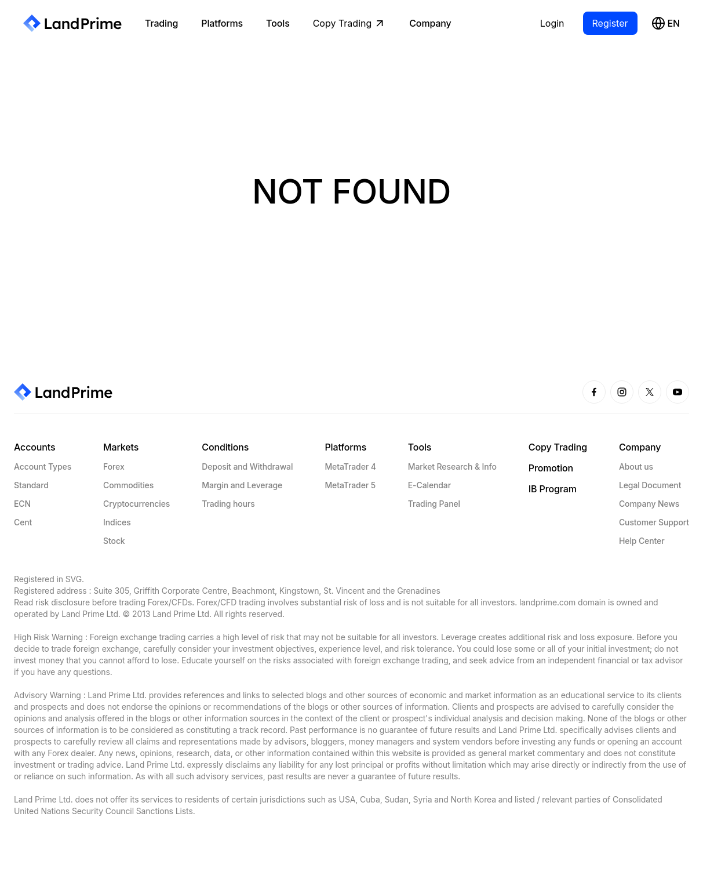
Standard (31, 485)
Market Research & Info (452, 466)
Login (552, 23)
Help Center (642, 541)
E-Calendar (429, 485)
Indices (116, 522)
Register (610, 23)
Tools (278, 23)
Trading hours (228, 504)
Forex (114, 466)
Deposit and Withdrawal (247, 466)
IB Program (553, 489)
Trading (161, 23)
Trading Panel (434, 504)
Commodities (128, 485)
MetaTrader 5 (350, 485)
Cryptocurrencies (136, 504)
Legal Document (650, 485)
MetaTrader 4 (350, 466)
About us (636, 466)
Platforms (222, 23)
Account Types (42, 466)
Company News (649, 504)
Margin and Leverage (242, 485)
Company (430, 23)
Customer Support (654, 522)
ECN (22, 504)
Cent (23, 522)
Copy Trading (350, 23)
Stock (114, 541)
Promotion (551, 468)
